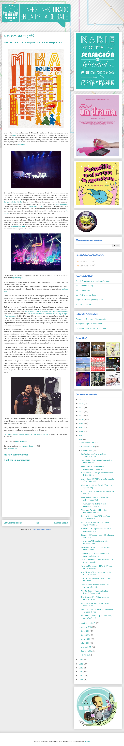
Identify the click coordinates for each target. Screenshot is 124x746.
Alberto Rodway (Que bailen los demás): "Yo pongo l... (94, 592)
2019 (81, 423)
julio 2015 (85, 631)
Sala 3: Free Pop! (83, 290)
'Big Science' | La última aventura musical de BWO (95, 598)
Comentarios (84, 266)
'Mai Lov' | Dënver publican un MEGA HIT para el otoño (97, 610)
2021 (81, 415)
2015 (81, 439)
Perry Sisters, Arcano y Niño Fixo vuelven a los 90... (95, 586)
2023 (81, 407)
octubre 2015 (87, 451)
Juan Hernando (21, 441)
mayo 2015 (86, 639)
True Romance (61, 204)
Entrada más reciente (13, 523)
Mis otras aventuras (84, 304)
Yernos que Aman (35, 206)
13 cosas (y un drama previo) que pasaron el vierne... (95, 555)
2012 (81, 668)
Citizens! (21, 144)
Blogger (87, 741)
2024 (81, 403)
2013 (81, 664)
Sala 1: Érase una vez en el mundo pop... (93, 281)
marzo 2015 (86, 647)
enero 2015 (86, 655)
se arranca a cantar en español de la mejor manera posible (46, 311)
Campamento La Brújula (13, 202)
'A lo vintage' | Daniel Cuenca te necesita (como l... (94, 542)
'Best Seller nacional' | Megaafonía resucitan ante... (95, 517)
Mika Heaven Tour (18, 227)
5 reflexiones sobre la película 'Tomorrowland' (93, 455)
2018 (81, 427)
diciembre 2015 (88, 443)
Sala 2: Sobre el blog (84, 286)
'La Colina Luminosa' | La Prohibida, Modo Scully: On (96, 617)
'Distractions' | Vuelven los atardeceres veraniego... (92, 467)
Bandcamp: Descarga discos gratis (91, 319)
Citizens (11, 448)
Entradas (82, 262)
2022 (81, 411)
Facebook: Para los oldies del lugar (91, 328)
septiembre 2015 (88, 623)
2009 (81, 680)
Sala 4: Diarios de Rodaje (86, 295)
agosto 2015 (86, 627)
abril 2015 (85, 643)
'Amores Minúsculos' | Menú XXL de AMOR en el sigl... (96, 567)
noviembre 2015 (88, 447)
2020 (81, 419)
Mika (16, 448)
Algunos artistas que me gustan (89, 299)
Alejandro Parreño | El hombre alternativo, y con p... (94, 511)
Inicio (38, 523)
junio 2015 (86, 635)
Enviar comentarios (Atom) (41, 529)
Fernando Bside (27, 446)
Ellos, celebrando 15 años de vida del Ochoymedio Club (96, 498)
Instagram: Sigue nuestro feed (89, 324)
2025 (81, 399)
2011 (81, 672)
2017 (81, 431)
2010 (81, 676)
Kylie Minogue (17, 278)
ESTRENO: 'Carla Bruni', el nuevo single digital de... (95, 523)
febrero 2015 (86, 651)
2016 (81, 435)
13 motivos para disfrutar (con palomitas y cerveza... (94, 505)
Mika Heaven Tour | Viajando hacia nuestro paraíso (96, 573)
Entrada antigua (61, 523)
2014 (81, 660)
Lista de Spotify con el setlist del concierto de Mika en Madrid (26, 434)
